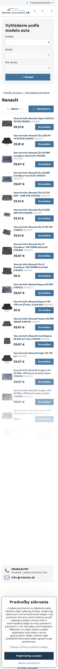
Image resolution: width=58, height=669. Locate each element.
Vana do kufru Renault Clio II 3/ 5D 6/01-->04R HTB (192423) (32, 194)
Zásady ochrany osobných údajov (29, 647)
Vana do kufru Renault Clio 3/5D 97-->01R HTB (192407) (33, 137)
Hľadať (27, 77)
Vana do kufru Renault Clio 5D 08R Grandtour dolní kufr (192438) (32, 154)
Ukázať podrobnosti (29, 663)
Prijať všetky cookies (29, 655)
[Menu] (52, 11)
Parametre (41, 109)
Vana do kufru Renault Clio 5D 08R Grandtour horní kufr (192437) (32, 174)
